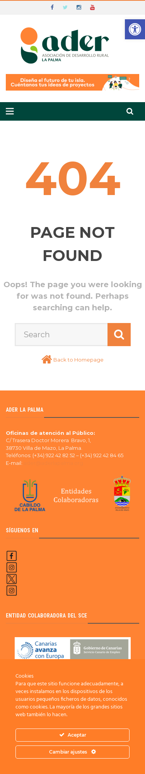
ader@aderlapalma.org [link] (53, 463)
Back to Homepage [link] (78, 360)
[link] (135, 29)
